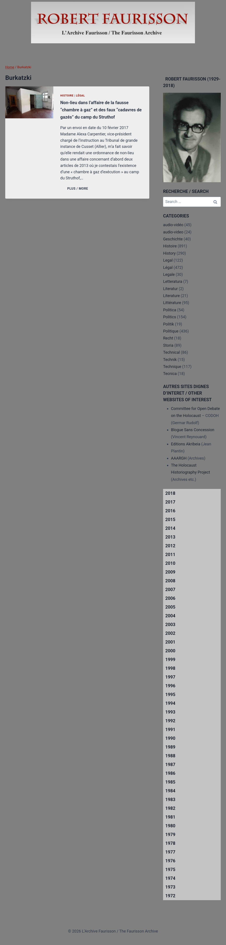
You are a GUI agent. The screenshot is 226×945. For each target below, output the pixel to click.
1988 (170, 755)
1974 (170, 878)
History (169, 253)
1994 (170, 703)
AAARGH (178, 458)
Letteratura (172, 281)
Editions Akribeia (185, 444)
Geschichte (173, 239)
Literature (171, 295)
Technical (171, 352)
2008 (170, 580)
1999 (170, 659)
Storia (168, 345)
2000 (170, 650)
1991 (170, 729)
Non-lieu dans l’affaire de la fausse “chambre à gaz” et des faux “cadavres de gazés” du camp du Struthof (101, 110)
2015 (170, 519)
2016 (170, 510)
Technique (172, 366)
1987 (170, 764)
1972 (170, 895)
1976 (170, 860)
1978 (170, 843)
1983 (170, 799)
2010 (170, 563)
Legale (169, 274)
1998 (170, 668)
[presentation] (29, 102)
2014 (170, 528)
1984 (170, 790)
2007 (170, 589)
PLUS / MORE (78, 189)
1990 (170, 738)
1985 (170, 782)
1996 (170, 685)
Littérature (172, 302)
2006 (170, 598)
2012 (170, 545)
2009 (170, 572)
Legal (168, 260)
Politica (169, 310)
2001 (170, 642)
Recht (168, 338)
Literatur (170, 288)
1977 (170, 852)
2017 (170, 502)
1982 (170, 808)
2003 (170, 624)
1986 (170, 773)
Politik (168, 324)
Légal (80, 95)
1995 (170, 694)
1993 (170, 712)
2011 (170, 554)
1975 (170, 869)
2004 (170, 615)
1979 (170, 834)
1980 (170, 825)
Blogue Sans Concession (192, 429)
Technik (170, 359)
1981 (170, 817)
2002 (170, 633)
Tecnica (170, 373)
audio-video (173, 232)
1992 (170, 720)
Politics (169, 317)
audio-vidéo (173, 224)
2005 (170, 607)
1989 (170, 747)
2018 (170, 493)
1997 (170, 677)
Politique (170, 331)
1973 (170, 887)
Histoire (67, 95)
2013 (170, 537)
